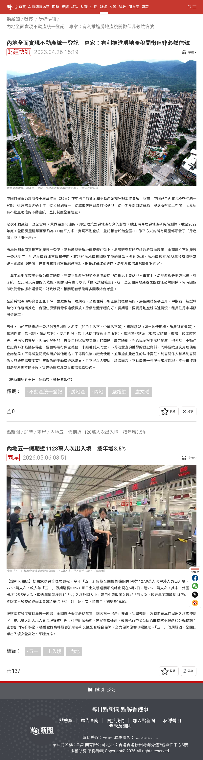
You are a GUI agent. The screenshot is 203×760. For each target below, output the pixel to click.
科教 (122, 7)
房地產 (78, 392)
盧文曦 (142, 392)
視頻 (65, 7)
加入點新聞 (144, 720)
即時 (55, 7)
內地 (98, 392)
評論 (74, 7)
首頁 (22, 7)
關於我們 (115, 720)
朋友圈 (133, 7)
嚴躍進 (119, 392)
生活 (93, 7)
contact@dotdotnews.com (146, 738)
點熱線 (66, 720)
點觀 (84, 7)
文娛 (112, 7)
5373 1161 (107, 738)
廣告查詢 (90, 720)
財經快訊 (18, 52)
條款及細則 (120, 726)
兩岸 (13, 457)
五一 (33, 651)
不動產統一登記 (45, 392)
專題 (145, 7)
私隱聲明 (172, 720)
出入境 (54, 651)
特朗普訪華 (41, 7)
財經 (103, 7)
